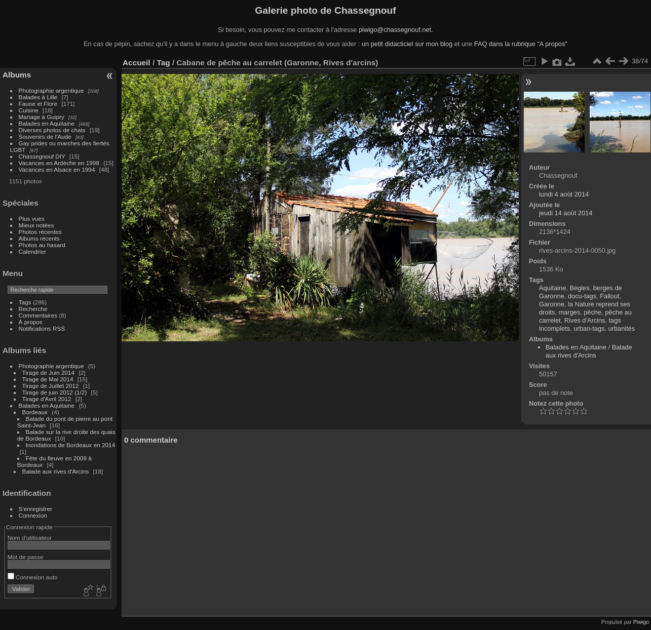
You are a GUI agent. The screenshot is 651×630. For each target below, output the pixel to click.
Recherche (33, 308)
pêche (592, 312)
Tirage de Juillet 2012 (50, 385)
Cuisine (29, 110)
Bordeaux (35, 412)
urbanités (621, 328)
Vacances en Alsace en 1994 (57, 169)
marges (569, 312)
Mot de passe (26, 557)
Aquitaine (552, 288)
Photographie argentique (51, 90)
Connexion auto (33, 577)
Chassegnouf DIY (42, 156)
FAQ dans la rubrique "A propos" (520, 44)
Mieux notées (36, 225)
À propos (31, 322)
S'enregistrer (35, 508)
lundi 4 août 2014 (564, 194)
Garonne (551, 304)
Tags (25, 302)
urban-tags (588, 328)
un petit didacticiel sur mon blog (407, 44)
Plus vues (32, 218)
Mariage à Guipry (41, 116)
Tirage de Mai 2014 (47, 379)
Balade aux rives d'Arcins (55, 471)
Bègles (579, 288)
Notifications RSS (42, 328)
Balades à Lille (38, 97)
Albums (17, 74)
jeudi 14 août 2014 (565, 213)
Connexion (33, 515)
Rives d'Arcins (584, 320)
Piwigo (641, 622)
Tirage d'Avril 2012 (46, 399)
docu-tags (582, 296)
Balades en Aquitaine (47, 123)
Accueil (136, 62)
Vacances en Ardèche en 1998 (59, 163)
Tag (163, 62)
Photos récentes (40, 231)
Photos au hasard (42, 245)
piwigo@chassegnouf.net (395, 29)
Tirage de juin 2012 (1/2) (54, 392)
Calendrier (32, 251)
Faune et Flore (38, 103)
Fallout (609, 296)
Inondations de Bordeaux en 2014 (71, 445)
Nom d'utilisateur (30, 537)
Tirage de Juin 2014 (48, 372)
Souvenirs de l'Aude (45, 136)
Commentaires (38, 315)
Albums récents (39, 238)
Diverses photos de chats (52, 130)
